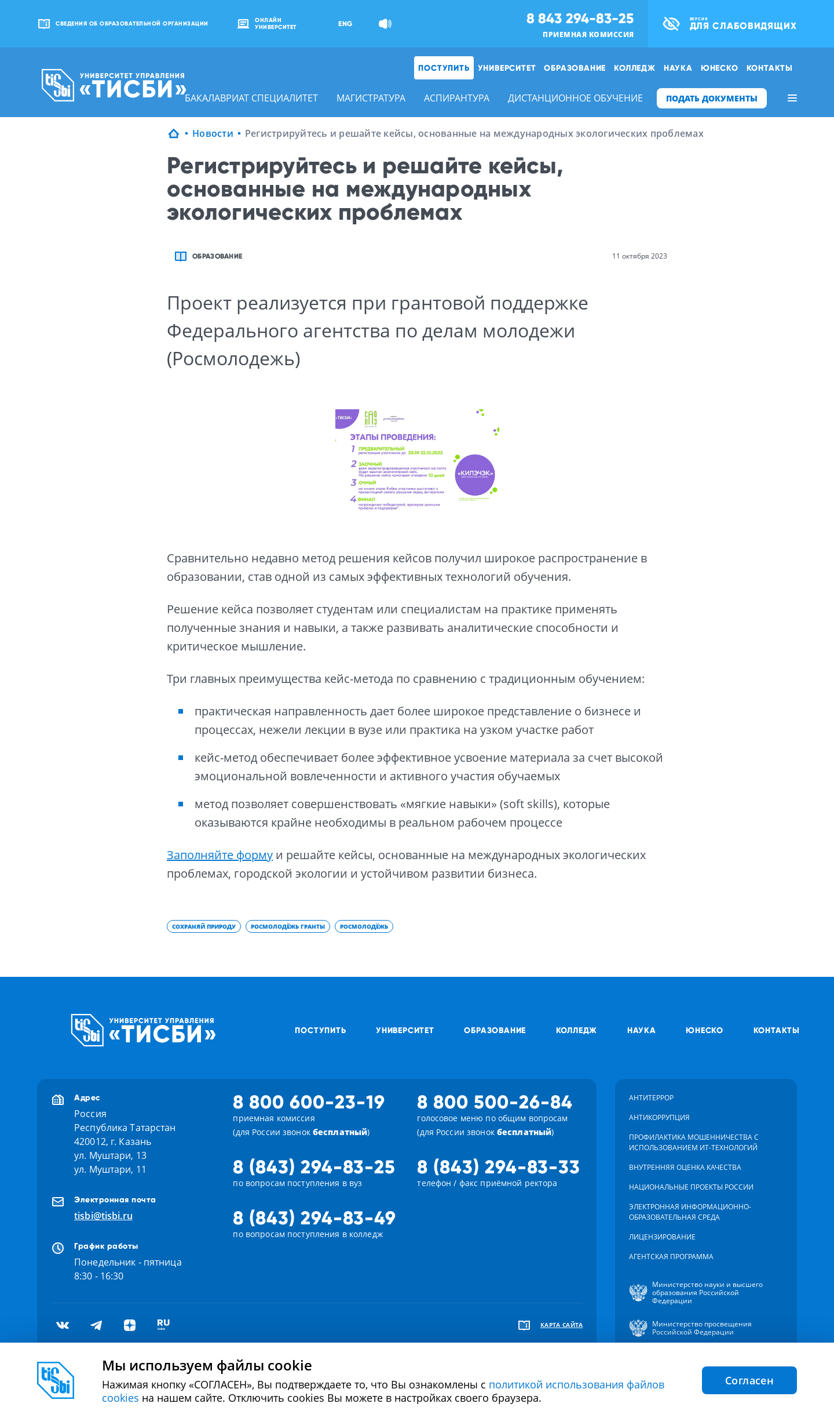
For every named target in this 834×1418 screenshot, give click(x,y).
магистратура (370, 98)
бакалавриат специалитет (251, 98)
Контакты (770, 68)
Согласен (749, 1380)
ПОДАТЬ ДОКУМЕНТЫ (712, 98)
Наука (678, 68)
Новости (212, 133)
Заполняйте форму (220, 855)
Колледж (635, 68)
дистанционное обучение (575, 98)
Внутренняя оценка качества (685, 1167)
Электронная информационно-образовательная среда (690, 1212)
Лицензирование (662, 1237)
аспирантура (456, 98)
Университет (507, 68)
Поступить (443, 68)
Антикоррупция (659, 1117)
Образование (575, 68)
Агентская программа (671, 1256)
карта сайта (561, 1325)
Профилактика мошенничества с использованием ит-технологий (694, 1142)
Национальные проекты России (691, 1187)
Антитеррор (651, 1098)
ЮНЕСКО (719, 68)
